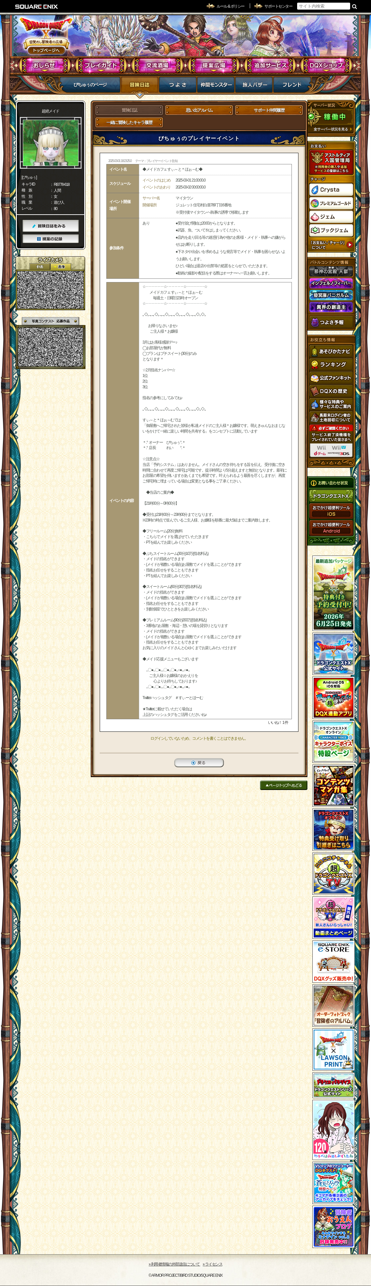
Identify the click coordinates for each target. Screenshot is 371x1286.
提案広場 (213, 65)
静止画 (60, 266)
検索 (354, 6)
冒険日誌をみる (51, 226)
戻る (199, 762)
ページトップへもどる (283, 785)
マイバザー (254, 87)
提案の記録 (51, 238)
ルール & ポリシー (230, 6)
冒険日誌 (140, 87)
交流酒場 (157, 65)
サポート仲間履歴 (269, 110)
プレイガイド (101, 65)
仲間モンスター (216, 87)
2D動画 (39, 266)
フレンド (292, 87)
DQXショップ (326, 65)
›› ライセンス (212, 1264)
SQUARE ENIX (37, 6)
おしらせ (45, 65)
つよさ (178, 87)
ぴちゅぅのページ (90, 84)
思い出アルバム (199, 110)
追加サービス (270, 65)
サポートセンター (278, 6)
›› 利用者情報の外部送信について (174, 1264)
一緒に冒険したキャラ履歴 (129, 122)
